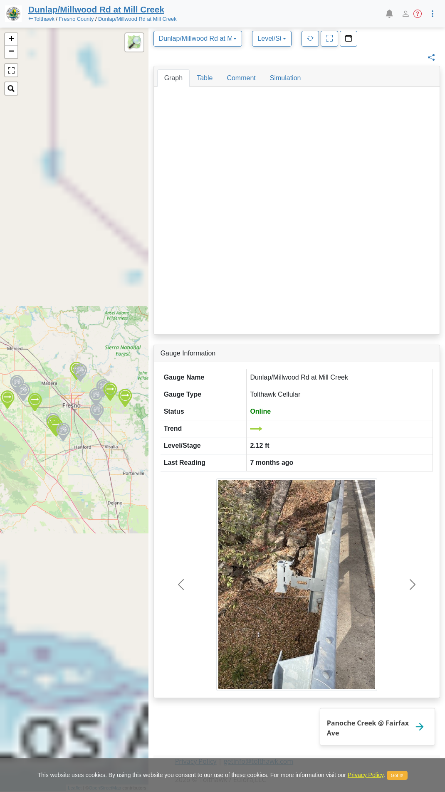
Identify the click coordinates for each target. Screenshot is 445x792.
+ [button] (11, 39)
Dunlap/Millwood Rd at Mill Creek (137, 19)
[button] (389, 13)
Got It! (397, 775)
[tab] (173, 78)
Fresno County (76, 19)
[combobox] (197, 39)
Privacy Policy (365, 775)
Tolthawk (44, 19)
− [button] (11, 52)
